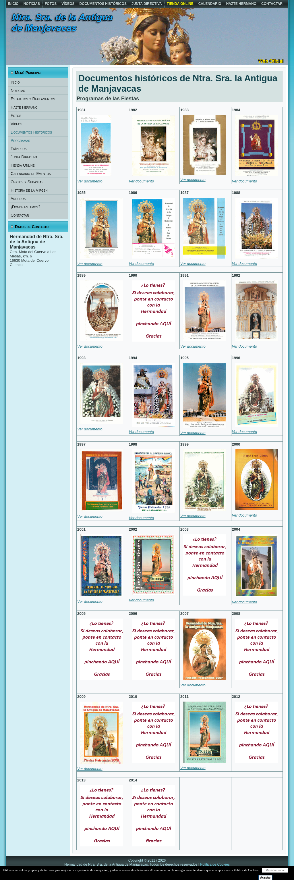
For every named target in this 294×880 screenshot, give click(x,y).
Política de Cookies (215, 864)
